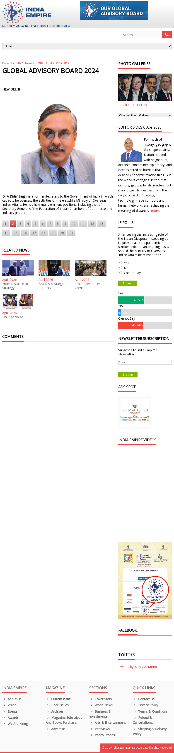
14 (6, 232)
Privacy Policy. (146, 705)
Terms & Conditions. (150, 711)
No (126, 268)
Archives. (55, 711)
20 (62, 232)
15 (15, 232)
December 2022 (12, 63)
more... (156, 210)
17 (34, 232)
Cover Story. (101, 699)
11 (83, 223)
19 (53, 232)
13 (101, 223)
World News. (101, 705)
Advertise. (55, 729)
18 (43, 232)
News (28, 63)
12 (92, 223)
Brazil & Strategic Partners (51, 286)
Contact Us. (144, 699)
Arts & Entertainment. (107, 722)
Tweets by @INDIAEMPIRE (138, 667)
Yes (126, 263)
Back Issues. (57, 705)
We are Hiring (15, 723)
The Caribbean (13, 317)
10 (73, 223)
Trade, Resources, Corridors (88, 286)
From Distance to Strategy (15, 286)
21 (71, 232)
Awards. (10, 717)
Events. (10, 711)
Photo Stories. (102, 735)
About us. (12, 699)
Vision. (9, 705)
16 (25, 232)
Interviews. (99, 729)
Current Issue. (58, 699)
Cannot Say (132, 273)
